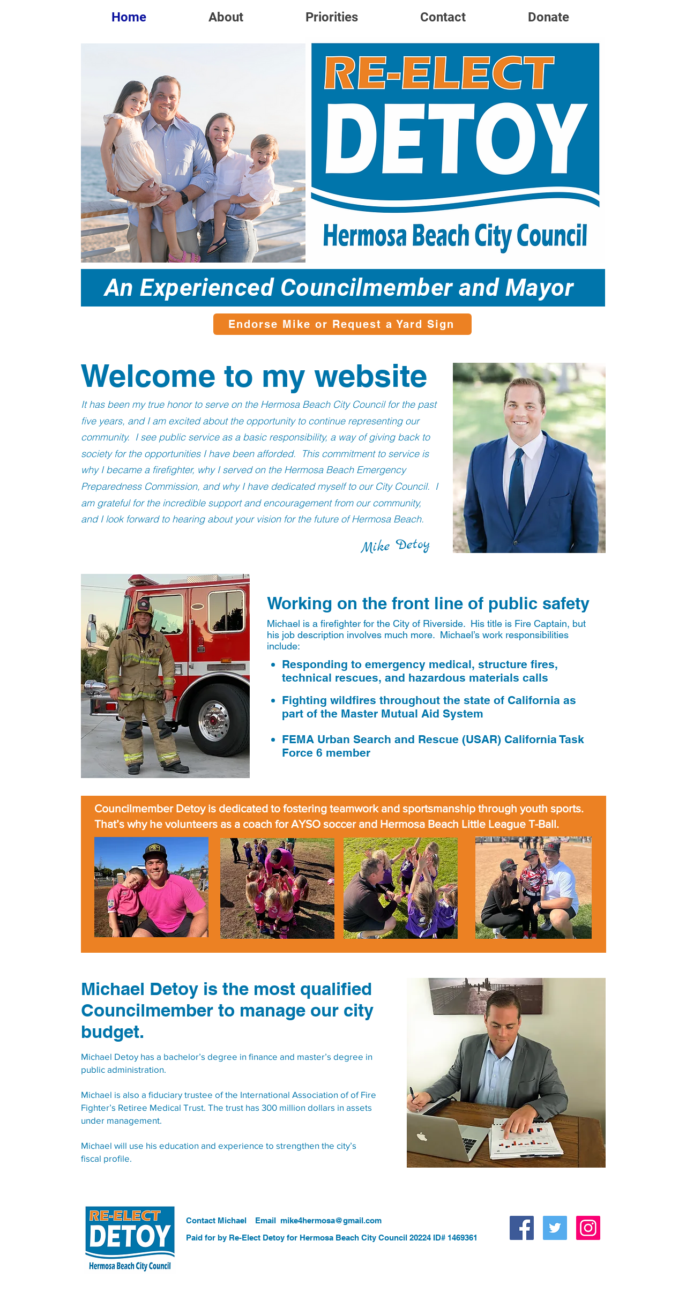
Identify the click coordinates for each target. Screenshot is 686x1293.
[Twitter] (555, 1228)
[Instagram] (588, 1228)
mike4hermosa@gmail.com (331, 1220)
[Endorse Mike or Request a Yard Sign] (342, 324)
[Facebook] (522, 1228)
